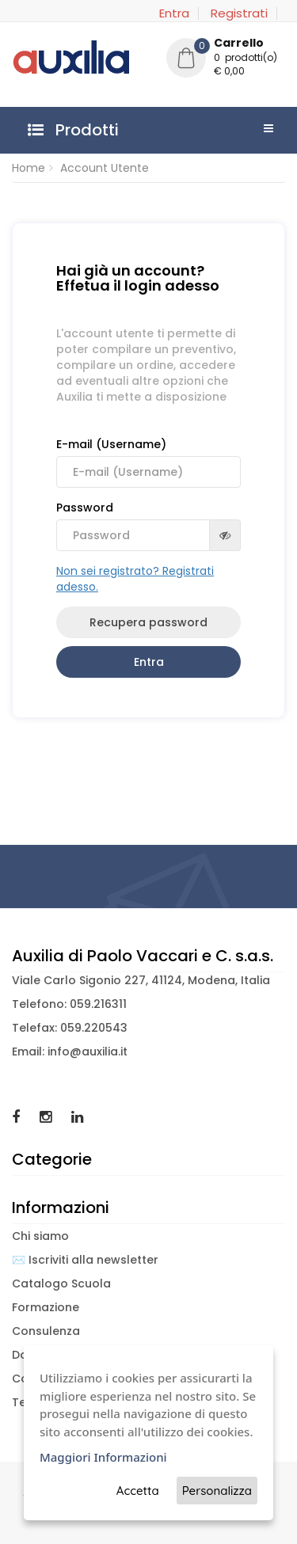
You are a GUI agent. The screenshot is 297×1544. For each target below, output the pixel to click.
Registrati (239, 13)
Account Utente (104, 168)
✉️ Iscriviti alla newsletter (85, 1260)
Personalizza (217, 1490)
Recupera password (148, 622)
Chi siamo (40, 1236)
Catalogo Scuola (61, 1283)
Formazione (45, 1307)
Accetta (137, 1490)
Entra (174, 13)
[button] (225, 59)
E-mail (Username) (148, 462)
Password (148, 525)
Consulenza (46, 1331)
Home (28, 168)
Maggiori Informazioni (103, 1457)
